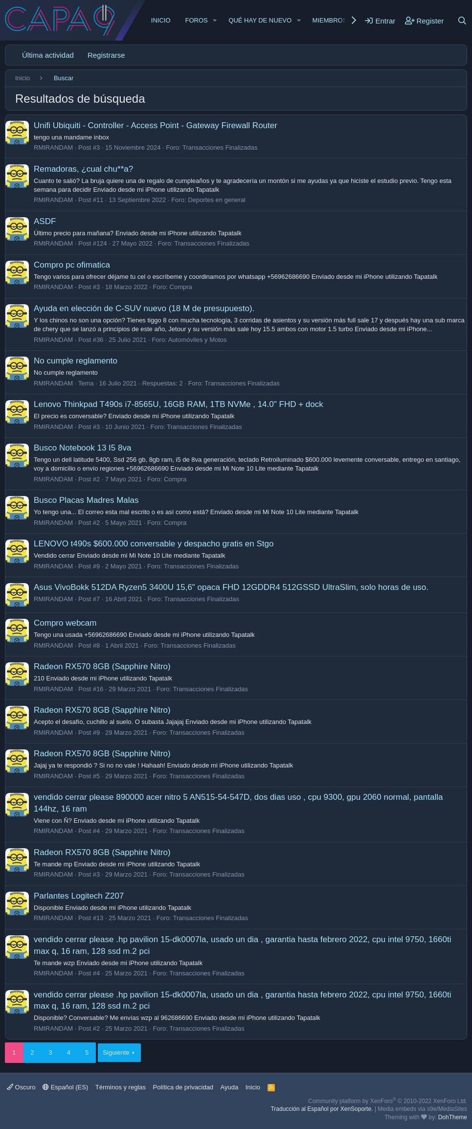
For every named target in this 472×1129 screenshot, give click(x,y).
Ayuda (230, 1087)
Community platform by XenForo (387, 1101)
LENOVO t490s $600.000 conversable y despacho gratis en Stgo (153, 543)
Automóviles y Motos (197, 339)
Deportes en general (217, 199)
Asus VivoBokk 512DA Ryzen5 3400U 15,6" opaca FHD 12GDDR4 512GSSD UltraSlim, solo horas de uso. (231, 587)
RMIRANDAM (53, 147)
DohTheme (452, 1117)
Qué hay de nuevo (260, 20)
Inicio (161, 20)
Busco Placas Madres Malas (86, 500)
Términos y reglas (120, 1087)
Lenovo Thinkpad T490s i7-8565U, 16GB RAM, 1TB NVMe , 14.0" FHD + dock (178, 404)
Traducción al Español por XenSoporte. (321, 1109)
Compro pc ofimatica (72, 265)
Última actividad (48, 55)
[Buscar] (462, 20)
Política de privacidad (183, 1087)
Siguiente (116, 1052)
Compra (181, 287)
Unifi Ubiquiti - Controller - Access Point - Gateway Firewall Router (155, 125)
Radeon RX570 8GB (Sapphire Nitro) (102, 666)
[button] (215, 20)
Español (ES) (65, 1087)
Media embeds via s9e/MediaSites (422, 1109)
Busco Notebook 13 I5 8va (82, 447)
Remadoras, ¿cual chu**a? (83, 169)
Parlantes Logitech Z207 (79, 896)
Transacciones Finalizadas (219, 147)
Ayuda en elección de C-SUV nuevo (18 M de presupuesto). (144, 308)
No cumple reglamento (75, 360)
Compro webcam (65, 623)
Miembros (330, 20)
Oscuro (21, 1087)
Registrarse (106, 55)
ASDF (45, 221)
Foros (196, 20)
